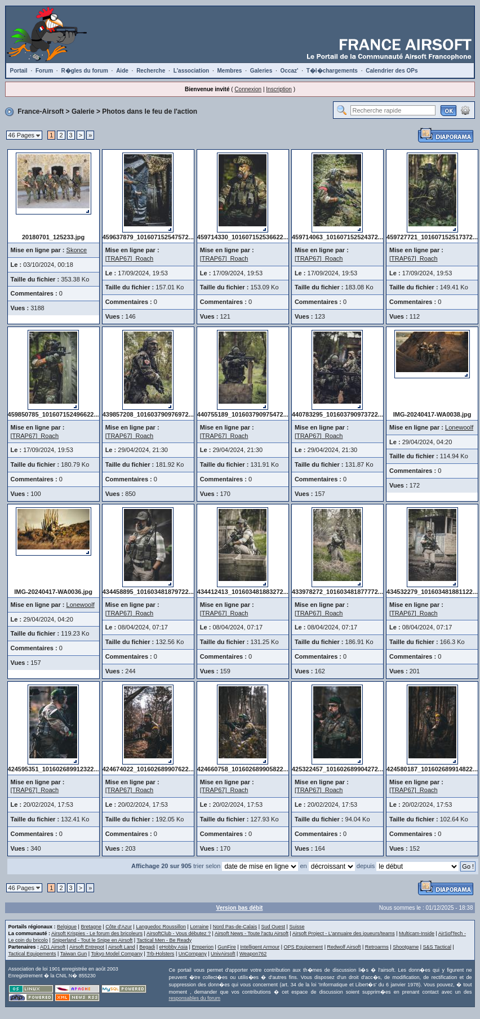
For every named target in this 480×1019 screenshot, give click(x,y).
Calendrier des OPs (391, 71)
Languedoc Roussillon (161, 926)
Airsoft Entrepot (86, 947)
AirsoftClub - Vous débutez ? (178, 933)
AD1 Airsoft (52, 947)
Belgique (67, 926)
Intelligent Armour (259, 947)
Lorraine (199, 926)
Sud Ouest (273, 926)
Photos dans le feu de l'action (149, 111)
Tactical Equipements (32, 954)
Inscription (279, 89)
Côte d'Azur (118, 926)
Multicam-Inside (416, 933)
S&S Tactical (437, 947)
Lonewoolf (459, 427)
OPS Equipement (303, 947)
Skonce (76, 250)
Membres (229, 71)
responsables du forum (195, 998)
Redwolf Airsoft (344, 947)
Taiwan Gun (73, 954)
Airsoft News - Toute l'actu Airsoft (251, 933)
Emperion (203, 947)
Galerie (83, 111)
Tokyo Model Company (117, 954)
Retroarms (377, 947)
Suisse (296, 926)
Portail (19, 71)
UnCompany (193, 954)
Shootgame (406, 947)
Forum (44, 71)
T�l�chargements (332, 71)
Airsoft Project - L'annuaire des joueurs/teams (343, 933)
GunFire (226, 947)
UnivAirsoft (223, 954)
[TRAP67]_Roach (129, 258)
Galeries (261, 71)
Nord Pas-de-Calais (235, 926)
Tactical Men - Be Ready (164, 940)
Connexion (247, 89)
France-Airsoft (40, 111)
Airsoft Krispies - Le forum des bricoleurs (97, 933)
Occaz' (290, 71)
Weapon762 (252, 954)
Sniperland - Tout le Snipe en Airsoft (92, 940)
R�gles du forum (84, 71)
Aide (122, 71)
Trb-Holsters (160, 954)
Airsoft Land (121, 947)
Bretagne (91, 926)
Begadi (147, 947)
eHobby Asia (173, 947)
